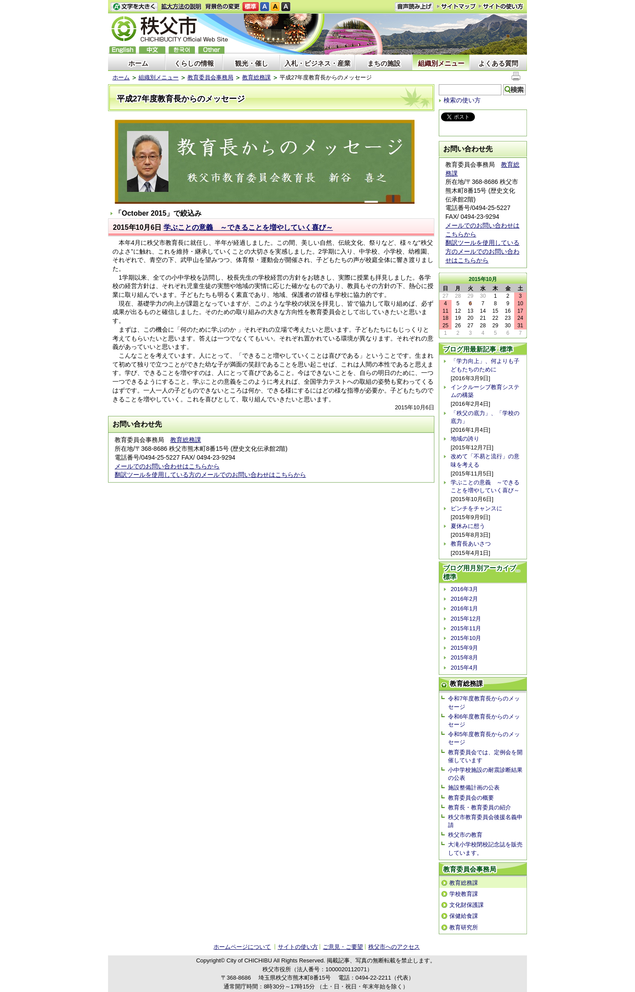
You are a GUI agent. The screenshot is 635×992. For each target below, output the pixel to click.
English (122, 50)
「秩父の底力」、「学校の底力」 (485, 417)
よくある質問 (498, 63)
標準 (251, 6)
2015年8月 (464, 657)
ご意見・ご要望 (343, 946)
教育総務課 (256, 77)
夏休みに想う (468, 526)
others (211, 50)
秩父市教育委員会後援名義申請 (485, 821)
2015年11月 (466, 628)
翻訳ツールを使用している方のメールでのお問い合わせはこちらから (210, 474)
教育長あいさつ (471, 543)
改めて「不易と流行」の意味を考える (485, 460)
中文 (152, 50)
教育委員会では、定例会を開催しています (485, 756)
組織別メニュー (441, 63)
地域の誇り (465, 438)
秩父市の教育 (465, 834)
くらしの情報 (194, 63)
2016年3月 (464, 589)
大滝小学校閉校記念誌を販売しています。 (485, 848)
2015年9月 (464, 647)
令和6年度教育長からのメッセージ (484, 720)
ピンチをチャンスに (476, 508)
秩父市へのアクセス (394, 946)
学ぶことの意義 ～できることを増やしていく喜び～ (248, 227)
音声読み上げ (414, 6)
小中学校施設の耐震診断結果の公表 (485, 774)
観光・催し (251, 63)
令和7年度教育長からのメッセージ (484, 702)
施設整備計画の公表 (474, 787)
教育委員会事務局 (210, 77)
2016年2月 (464, 598)
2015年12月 (466, 618)
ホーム (138, 63)
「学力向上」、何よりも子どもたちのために (485, 365)
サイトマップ (456, 6)
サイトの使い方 (501, 6)
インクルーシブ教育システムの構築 (485, 391)
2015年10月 (466, 638)
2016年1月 (464, 608)
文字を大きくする (134, 6)
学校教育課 (463, 894)
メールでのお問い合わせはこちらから (167, 466)
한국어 (181, 50)
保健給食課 (463, 916)
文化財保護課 (466, 905)
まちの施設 (383, 63)
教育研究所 (463, 927)
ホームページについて (242, 946)
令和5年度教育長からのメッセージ (484, 738)
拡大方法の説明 (181, 7)
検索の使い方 (462, 100)
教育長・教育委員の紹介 (479, 807)
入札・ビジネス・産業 (317, 63)
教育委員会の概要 (471, 797)
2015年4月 (464, 667)
